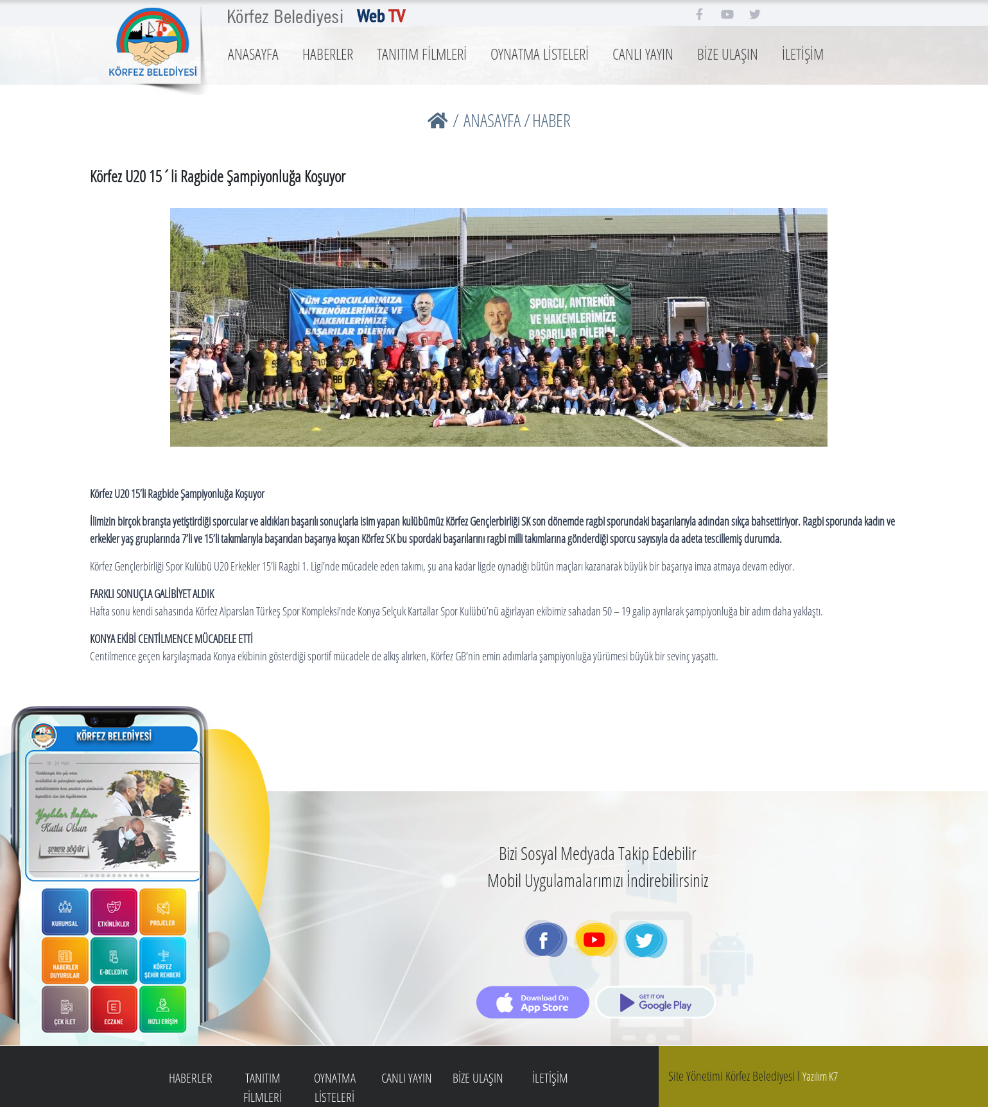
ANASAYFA (253, 53)
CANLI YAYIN (642, 53)
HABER (551, 120)
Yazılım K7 (820, 1076)
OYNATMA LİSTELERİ (539, 53)
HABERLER (327, 53)
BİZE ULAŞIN (727, 53)
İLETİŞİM (803, 53)
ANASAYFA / (497, 120)
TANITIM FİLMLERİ (422, 53)
